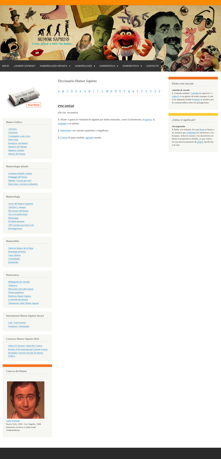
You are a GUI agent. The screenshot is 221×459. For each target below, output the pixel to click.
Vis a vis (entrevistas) (18, 214)
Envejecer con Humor (18, 143)
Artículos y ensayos (17, 207)
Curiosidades (14, 259)
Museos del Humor (16, 154)
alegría (200, 142)
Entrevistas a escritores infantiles (23, 184)
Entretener (65, 130)
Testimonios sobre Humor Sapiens (23, 303)
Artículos (12, 129)
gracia (148, 119)
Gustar (63, 137)
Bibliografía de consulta (19, 282)
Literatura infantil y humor (20, 173)
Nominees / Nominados (18, 326)
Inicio (5, 66)
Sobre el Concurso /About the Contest (25, 346)
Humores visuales (16, 150)
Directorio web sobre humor (20, 289)
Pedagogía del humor (17, 177)
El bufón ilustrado (16, 221)
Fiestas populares (16, 292)
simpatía (62, 123)
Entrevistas (13, 139)
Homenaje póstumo (17, 251)
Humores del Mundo (17, 147)
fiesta (201, 129)
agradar (89, 137)
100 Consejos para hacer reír (21, 225)
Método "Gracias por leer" (20, 180)
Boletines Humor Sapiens (19, 296)
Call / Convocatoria (17, 322)
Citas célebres (14, 255)
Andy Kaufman (13, 421)
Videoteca (12, 285)
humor (197, 99)
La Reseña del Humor (18, 299)
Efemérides (13, 262)
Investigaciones (15, 228)
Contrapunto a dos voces (19, 136)
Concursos (13, 132)
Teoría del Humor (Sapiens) (20, 203)
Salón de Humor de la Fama (20, 248)
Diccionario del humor (18, 211)
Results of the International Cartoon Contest (28, 349)
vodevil (175, 96)
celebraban (191, 132)
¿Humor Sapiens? (24, 66)
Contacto (152, 66)
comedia (195, 93)
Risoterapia (13, 218)
